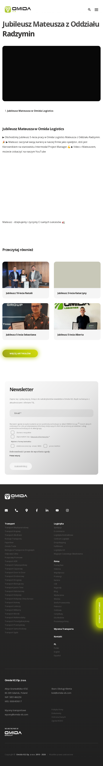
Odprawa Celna (11, 553)
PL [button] (55, 644)
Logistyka (58, 523)
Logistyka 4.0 (59, 550)
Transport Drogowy (13, 580)
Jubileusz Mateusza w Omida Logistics (29, 110)
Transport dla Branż (13, 535)
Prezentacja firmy (61, 621)
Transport (9, 523)
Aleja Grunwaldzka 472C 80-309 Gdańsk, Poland (16, 690)
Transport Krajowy (12, 531)
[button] (25, 280)
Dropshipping (59, 542)
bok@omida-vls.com (61, 692)
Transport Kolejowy (13, 595)
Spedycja (57, 527)
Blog (56, 591)
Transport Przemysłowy (14, 625)
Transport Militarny (13, 610)
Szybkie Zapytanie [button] (99, 613)
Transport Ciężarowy (13, 568)
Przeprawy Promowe (13, 557)
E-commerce (59, 531)
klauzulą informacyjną (38, 437)
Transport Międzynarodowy (16, 527)
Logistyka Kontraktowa (63, 535)
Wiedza (57, 599)
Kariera (57, 580)
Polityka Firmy (57, 709)
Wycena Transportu (63, 628)
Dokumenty (56, 713)
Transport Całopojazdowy (15, 565)
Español (57, 655)
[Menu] (96, 9)
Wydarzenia (59, 595)
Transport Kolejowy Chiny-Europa (19, 598)
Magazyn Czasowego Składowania (68, 553)
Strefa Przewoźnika (62, 602)
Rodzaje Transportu (13, 539)
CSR (55, 584)
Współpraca (59, 572)
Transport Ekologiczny (14, 583)
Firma (56, 561)
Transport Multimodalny (15, 617)
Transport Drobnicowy (14, 576)
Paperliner (9, 542)
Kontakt (58, 636)
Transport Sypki (11, 632)
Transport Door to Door (15, 572)
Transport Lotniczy (12, 606)
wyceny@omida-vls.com (16, 714)
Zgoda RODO (56, 721)
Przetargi (57, 576)
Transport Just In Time (14, 587)
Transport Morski (12, 613)
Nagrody (57, 587)
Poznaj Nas (58, 565)
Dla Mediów (59, 617)
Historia (57, 569)
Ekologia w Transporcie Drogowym (19, 550)
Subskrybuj (20, 466)
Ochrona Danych (58, 717)
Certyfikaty (58, 614)
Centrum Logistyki (61, 539)
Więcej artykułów (20, 353)
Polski (56, 648)
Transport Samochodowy (15, 628)
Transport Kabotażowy (14, 591)
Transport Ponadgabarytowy (17, 621)
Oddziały (57, 610)
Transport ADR (11, 561)
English (57, 652)
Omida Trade (10, 546)
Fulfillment (58, 546)
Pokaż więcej (14, 456)
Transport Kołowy (12, 602)
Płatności (57, 606)
